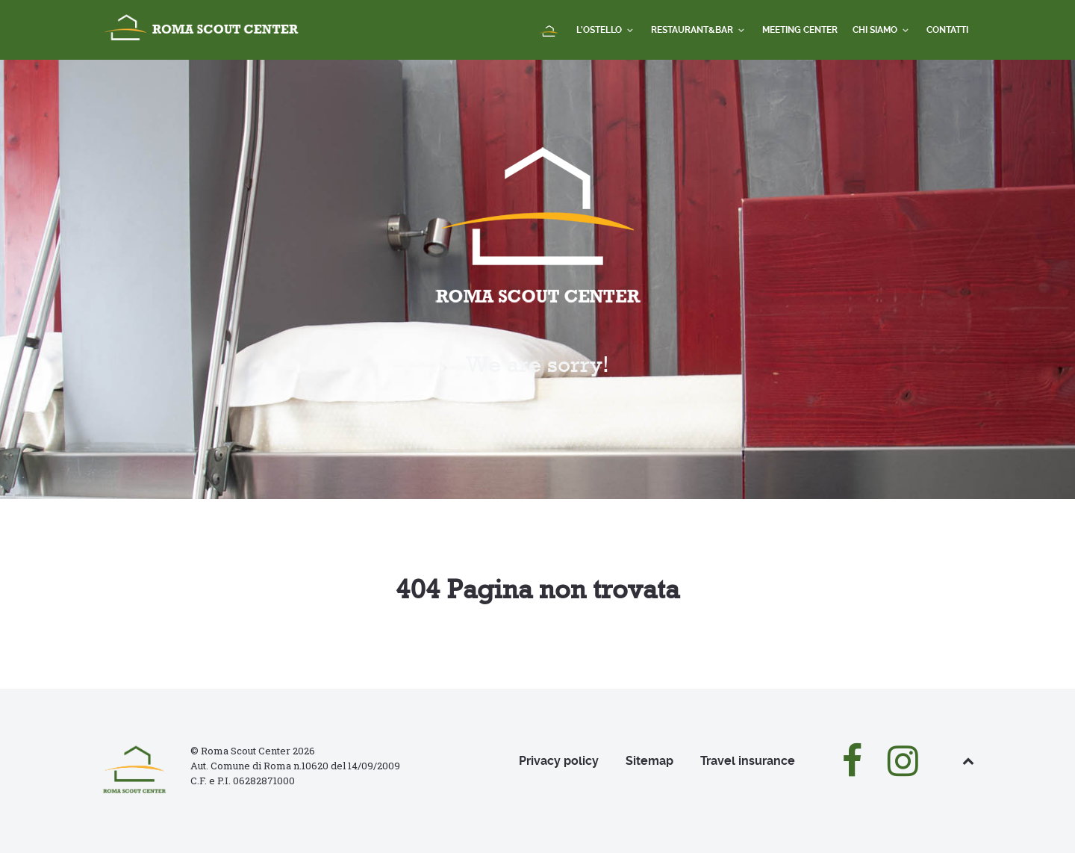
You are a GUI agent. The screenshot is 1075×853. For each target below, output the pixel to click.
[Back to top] (968, 761)
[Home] (549, 31)
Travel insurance (747, 761)
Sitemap (649, 761)
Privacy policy (559, 761)
